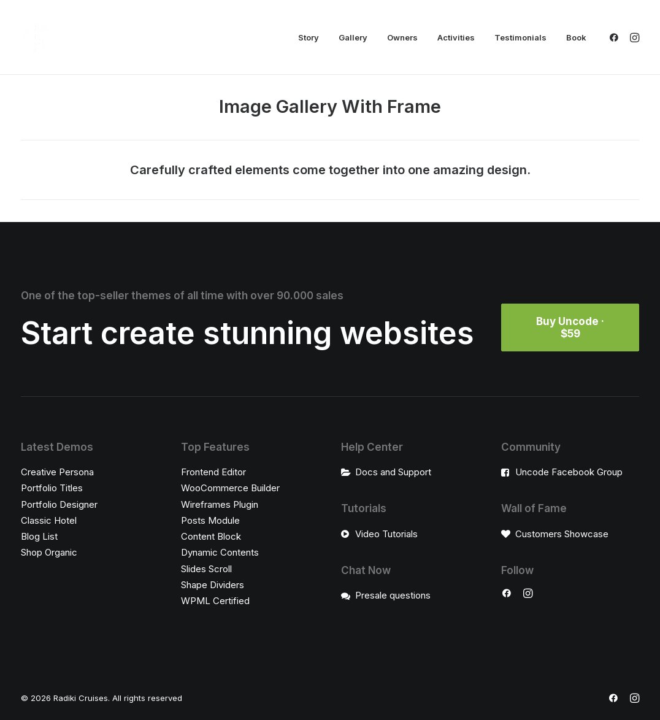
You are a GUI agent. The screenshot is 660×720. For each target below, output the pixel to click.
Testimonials (520, 37)
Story (308, 37)
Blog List (39, 536)
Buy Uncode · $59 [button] (571, 327)
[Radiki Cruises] (34, 37)
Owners (402, 37)
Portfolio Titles (52, 488)
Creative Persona (57, 472)
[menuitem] (309, 37)
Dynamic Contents (220, 552)
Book (576, 37)
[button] (616, 37)
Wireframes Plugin (219, 504)
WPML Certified (215, 601)
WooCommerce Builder (230, 488)
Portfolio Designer (59, 504)
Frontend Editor (213, 472)
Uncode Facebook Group (569, 472)
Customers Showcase (561, 533)
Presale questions (393, 595)
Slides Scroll (206, 568)
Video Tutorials (386, 533)
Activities (456, 37)
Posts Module (210, 520)
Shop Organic (49, 552)
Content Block (211, 536)
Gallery (353, 37)
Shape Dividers (212, 585)
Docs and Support (393, 472)
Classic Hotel (49, 520)
